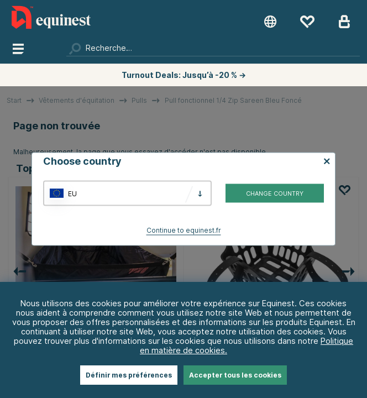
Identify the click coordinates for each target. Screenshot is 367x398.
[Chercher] (213, 48)
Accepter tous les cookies (235, 375)
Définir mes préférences (129, 375)
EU (72, 193)
